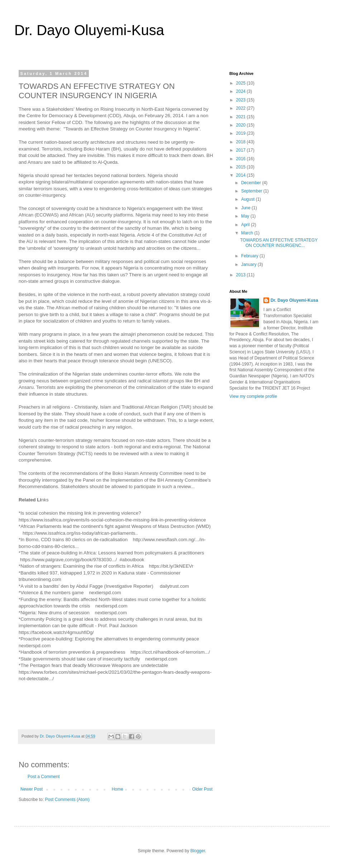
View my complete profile (253, 396)
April (246, 224)
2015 (241, 167)
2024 (241, 91)
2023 (241, 99)
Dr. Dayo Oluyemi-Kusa (89, 30)
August (248, 199)
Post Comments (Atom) (67, 799)
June (246, 207)
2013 (241, 274)
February (250, 255)
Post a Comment (43, 776)
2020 (241, 125)
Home (117, 789)
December (251, 182)
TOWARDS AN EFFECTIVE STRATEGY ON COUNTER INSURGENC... (278, 243)
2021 (241, 116)
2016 (241, 158)
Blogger (197, 850)
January (249, 264)
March (247, 232)
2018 (241, 141)
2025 (241, 83)
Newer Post (31, 789)
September (252, 191)
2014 (241, 175)
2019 (241, 133)
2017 (241, 150)
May (245, 216)
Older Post (202, 789)
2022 (241, 108)
